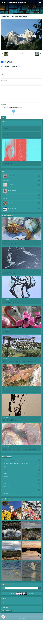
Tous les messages (6, 610)
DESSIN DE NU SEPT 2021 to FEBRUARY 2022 (19, 449)
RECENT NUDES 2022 (10, 420)
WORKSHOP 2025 (9, 273)
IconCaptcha (13, 114)
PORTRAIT (21, 195)
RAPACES (21, 473)
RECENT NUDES (21, 180)
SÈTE (21, 480)
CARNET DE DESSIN (21, 191)
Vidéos (4, 602)
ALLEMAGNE (21, 486)
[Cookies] (3, 617)
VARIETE (21, 466)
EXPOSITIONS (8, 163)
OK (39, 587)
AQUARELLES (21, 176)
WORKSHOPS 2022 (9, 391)
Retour (21, 53)
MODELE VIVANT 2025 (11, 302)
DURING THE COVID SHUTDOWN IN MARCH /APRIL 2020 (21, 463)
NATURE (21, 470)
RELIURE (21, 198)
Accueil (6, 128)
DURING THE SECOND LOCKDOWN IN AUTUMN (21, 460)
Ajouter (4, 117)
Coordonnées (8, 135)
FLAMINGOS (7, 332)
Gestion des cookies (21, 618)
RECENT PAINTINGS (21, 209)
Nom (2, 68)
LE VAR (21, 483)
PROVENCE (21, 476)
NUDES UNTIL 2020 (21, 185)
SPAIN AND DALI (21, 493)
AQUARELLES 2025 (10, 244)
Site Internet (4, 80)
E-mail (2, 74)
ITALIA (21, 490)
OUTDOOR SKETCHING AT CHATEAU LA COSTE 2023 (21, 361)
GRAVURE (21, 203)
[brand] (13, 2)
